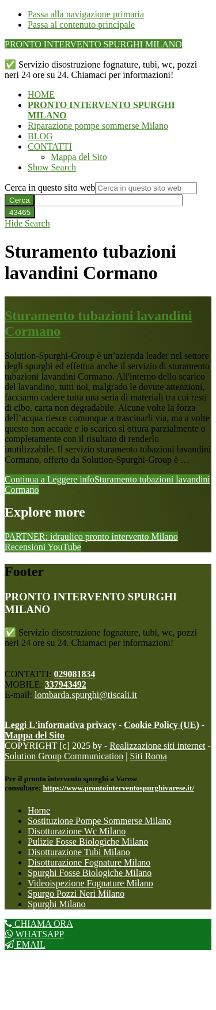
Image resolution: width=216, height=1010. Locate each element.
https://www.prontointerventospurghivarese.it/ (118, 788)
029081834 (74, 674)
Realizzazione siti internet (157, 746)
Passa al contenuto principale (81, 24)
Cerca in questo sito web (50, 187)
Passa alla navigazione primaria (86, 14)
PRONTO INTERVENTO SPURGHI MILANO (93, 44)
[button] (52, 167)
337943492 (65, 684)
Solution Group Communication (64, 756)
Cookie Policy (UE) (161, 725)
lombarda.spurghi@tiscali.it (86, 695)
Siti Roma (148, 756)
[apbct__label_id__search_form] (109, 200)
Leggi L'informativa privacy (60, 725)
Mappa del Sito (35, 735)
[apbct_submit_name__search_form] (20, 212)
